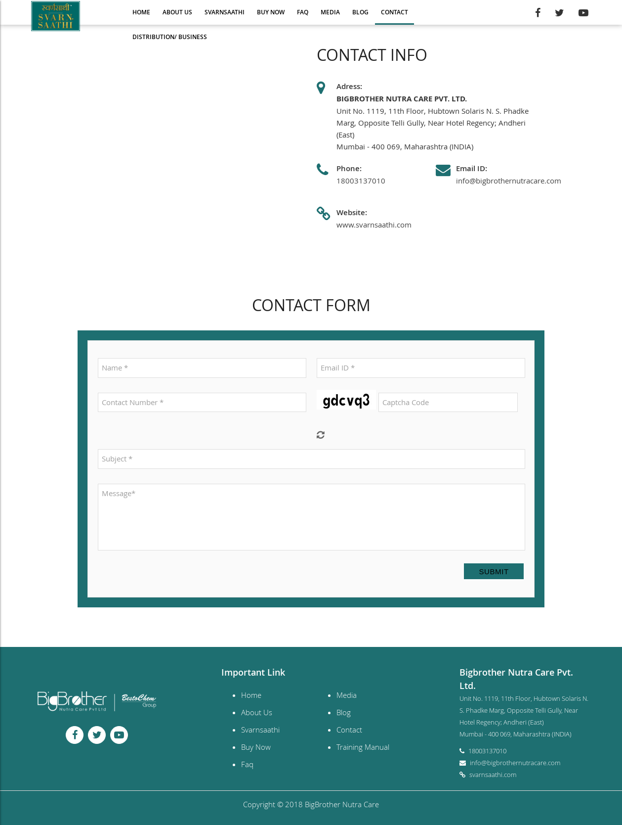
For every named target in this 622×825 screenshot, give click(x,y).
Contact (394, 12)
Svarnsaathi (225, 12)
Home (141, 12)
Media (330, 12)
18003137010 (360, 180)
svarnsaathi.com (492, 774)
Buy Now (271, 12)
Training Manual (362, 747)
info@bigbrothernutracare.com (508, 180)
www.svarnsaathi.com (374, 224)
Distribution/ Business (169, 37)
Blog (360, 12)
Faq (302, 12)
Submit (493, 571)
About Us (177, 12)
